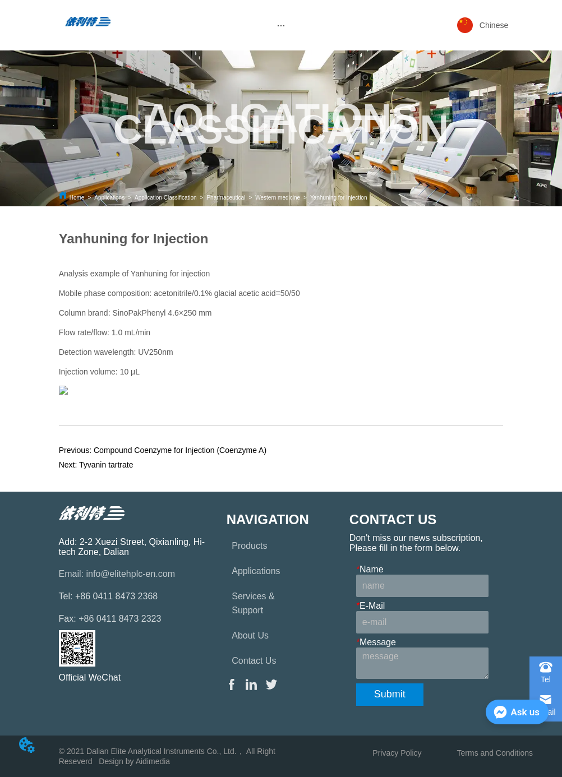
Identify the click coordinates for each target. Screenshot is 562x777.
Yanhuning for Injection (338, 198)
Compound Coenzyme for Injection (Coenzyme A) (180, 450)
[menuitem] (281, 25)
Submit (390, 694)
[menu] (281, 25)
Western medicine (277, 198)
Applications (109, 198)
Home (77, 198)
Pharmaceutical (225, 198)
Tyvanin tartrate (106, 464)
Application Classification (166, 198)
